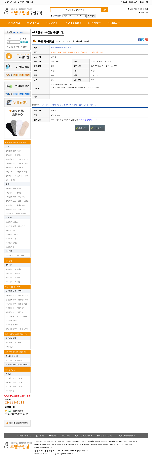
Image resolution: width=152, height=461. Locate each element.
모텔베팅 (21, 197)
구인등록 (52, 23)
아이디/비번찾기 (21, 46)
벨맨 (26, 176)
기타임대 (18, 281)
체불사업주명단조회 (127, 436)
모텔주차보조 (11, 201)
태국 (20, 378)
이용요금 (114, 23)
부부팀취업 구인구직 (14, 291)
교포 (20, 382)
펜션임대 (18, 273)
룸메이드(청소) (11, 230)
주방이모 (9, 360)
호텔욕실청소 (11, 163)
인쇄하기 (97, 128)
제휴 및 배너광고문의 (17, 423)
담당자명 (37, 110)
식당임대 (18, 277)
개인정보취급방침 (24, 436)
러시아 (8, 386)
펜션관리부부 (11, 299)
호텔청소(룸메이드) (13, 151)
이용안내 (53, 436)
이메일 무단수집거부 (83, 436)
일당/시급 (18, 176)
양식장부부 (10, 316)
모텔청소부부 (23, 295)
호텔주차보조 (23, 163)
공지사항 (143, 12)
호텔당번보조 (11, 159)
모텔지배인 (10, 205)
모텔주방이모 (11, 209)
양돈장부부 (10, 308)
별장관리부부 (23, 299)
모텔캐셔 (9, 192)
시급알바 (18, 360)
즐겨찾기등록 (10, 2)
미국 (20, 386)
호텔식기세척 (21, 171)
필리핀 (8, 382)
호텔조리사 (10, 171)
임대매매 (9, 264)
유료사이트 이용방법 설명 (138, 9)
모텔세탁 (21, 209)
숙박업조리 (20, 205)
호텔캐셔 (9, 155)
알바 (7, 180)
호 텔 (8, 146)
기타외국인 (10, 390)
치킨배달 (18, 342)
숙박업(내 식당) (12, 356)
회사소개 (133, 2)
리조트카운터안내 (12, 242)
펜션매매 (9, 273)
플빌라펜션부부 (12, 328)
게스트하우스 (20, 213)
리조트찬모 (10, 247)
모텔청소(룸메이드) (13, 188)
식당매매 (9, 277)
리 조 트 (9, 217)
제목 (35, 47)
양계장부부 (10, 312)
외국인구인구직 (11, 369)
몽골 (14, 378)
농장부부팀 (22, 303)
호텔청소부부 (11, 295)
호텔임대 (18, 269)
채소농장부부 (21, 316)
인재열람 (94, 23)
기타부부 (19, 312)
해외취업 (9, 251)
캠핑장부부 (24, 328)
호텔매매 (9, 269)
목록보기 (82, 128)
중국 (14, 382)
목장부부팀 (20, 308)
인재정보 (33, 23)
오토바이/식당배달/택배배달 (16, 334)
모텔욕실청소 (23, 201)
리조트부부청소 (12, 324)
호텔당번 (18, 155)
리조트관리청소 (12, 222)
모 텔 (8, 184)
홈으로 (124, 2)
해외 (23, 255)
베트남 (8, 378)
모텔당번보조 (11, 197)
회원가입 (144, 2)
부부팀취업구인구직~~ (14, 287)
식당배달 (9, 342)
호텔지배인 (19, 167)
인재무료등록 (73, 23)
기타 (13, 180)
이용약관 (40, 436)
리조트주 (21, 226)
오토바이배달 (11, 338)
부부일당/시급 (11, 320)
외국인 (8, 373)
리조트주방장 (11, 226)
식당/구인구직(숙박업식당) (15, 352)
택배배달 (9, 346)
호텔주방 (9, 167)
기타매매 (9, 281)
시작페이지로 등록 (25, 2)
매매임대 (8, 260)
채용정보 (14, 23)
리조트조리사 (11, 238)
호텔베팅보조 (23, 159)
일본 (14, 386)
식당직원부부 (11, 303)
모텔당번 (18, 192)
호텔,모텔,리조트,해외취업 (15, 142)
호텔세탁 (9, 176)
